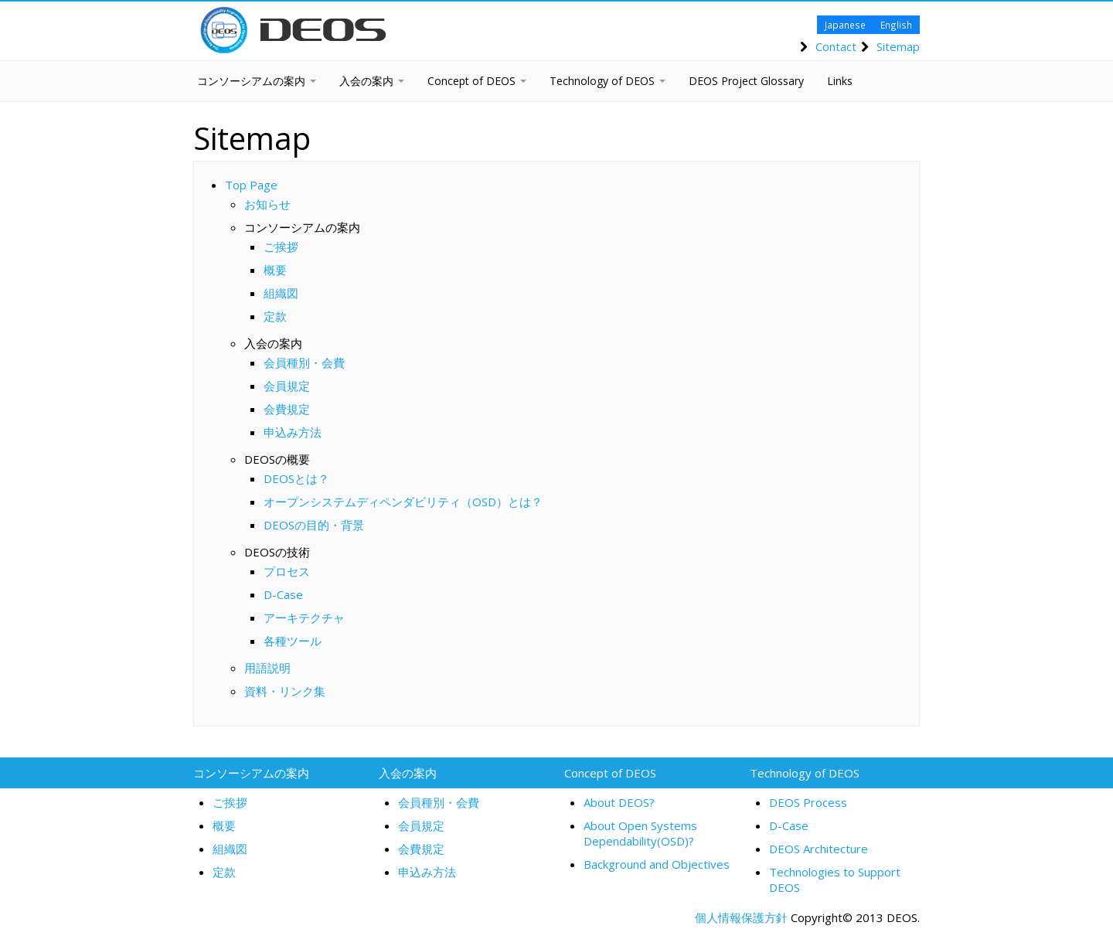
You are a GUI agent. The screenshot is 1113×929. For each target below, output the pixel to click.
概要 (275, 269)
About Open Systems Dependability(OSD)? (640, 833)
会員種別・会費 (304, 362)
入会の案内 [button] (371, 80)
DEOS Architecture (818, 848)
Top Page (251, 184)
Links (840, 80)
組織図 (281, 293)
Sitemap (898, 46)
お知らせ (267, 204)
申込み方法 (293, 432)
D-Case (283, 594)
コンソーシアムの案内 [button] (256, 80)
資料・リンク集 (284, 691)
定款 (275, 316)
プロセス (287, 571)
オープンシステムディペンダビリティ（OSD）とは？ (403, 501)
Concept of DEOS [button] (476, 80)
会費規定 (287, 409)
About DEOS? (619, 802)
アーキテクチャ (304, 617)
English (896, 25)
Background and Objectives (657, 864)
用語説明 (267, 667)
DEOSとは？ (296, 478)
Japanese (845, 25)
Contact (835, 46)
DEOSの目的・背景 (314, 525)
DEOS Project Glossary (746, 80)
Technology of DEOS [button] (607, 80)
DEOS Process (808, 802)
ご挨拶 (281, 246)
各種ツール (293, 640)
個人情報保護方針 (741, 917)
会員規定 (287, 385)
